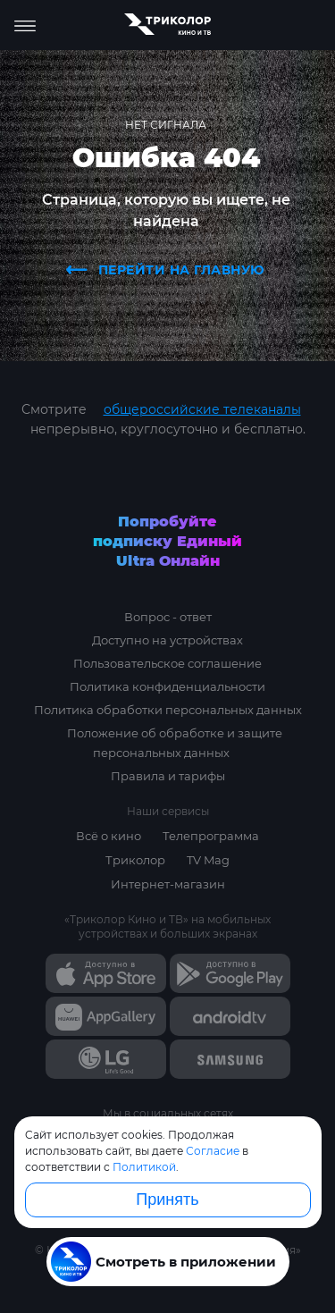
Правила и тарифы (168, 776)
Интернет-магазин (168, 884)
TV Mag (208, 860)
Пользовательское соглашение (167, 663)
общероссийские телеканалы (202, 409)
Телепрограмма (211, 836)
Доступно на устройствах (167, 640)
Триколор (135, 860)
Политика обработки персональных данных (168, 710)
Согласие (212, 1150)
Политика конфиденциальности (167, 686)
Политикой (144, 1167)
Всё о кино (108, 836)
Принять (167, 1199)
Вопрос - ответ (168, 617)
